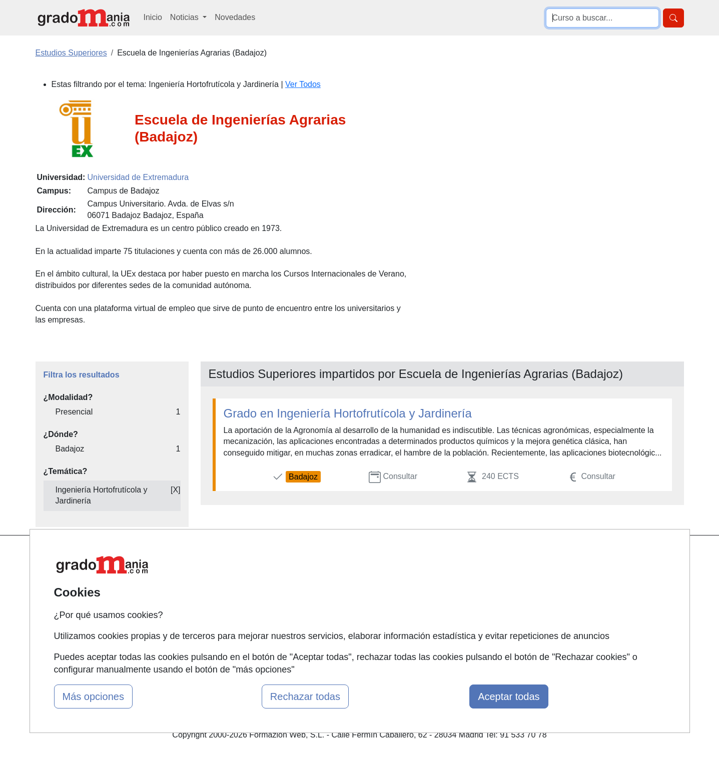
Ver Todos (303, 84)
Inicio (153, 17)
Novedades (235, 17)
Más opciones (93, 696)
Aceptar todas (508, 696)
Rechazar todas (305, 696)
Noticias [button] (185, 17)
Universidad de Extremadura (138, 177)
